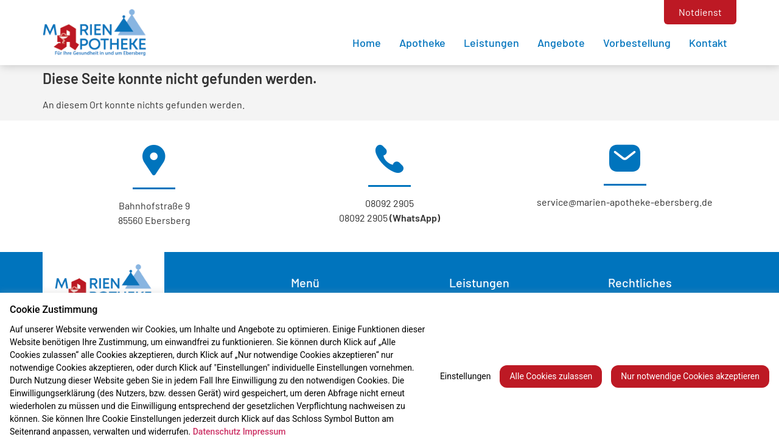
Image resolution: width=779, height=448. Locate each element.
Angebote (561, 43)
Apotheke (422, 43)
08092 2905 (389, 203)
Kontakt (708, 43)
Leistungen (491, 43)
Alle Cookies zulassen (550, 376)
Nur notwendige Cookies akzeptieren (690, 376)
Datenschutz (216, 431)
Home (366, 43)
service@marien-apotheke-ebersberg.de (625, 202)
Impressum (264, 431)
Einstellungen (465, 376)
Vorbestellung (637, 43)
